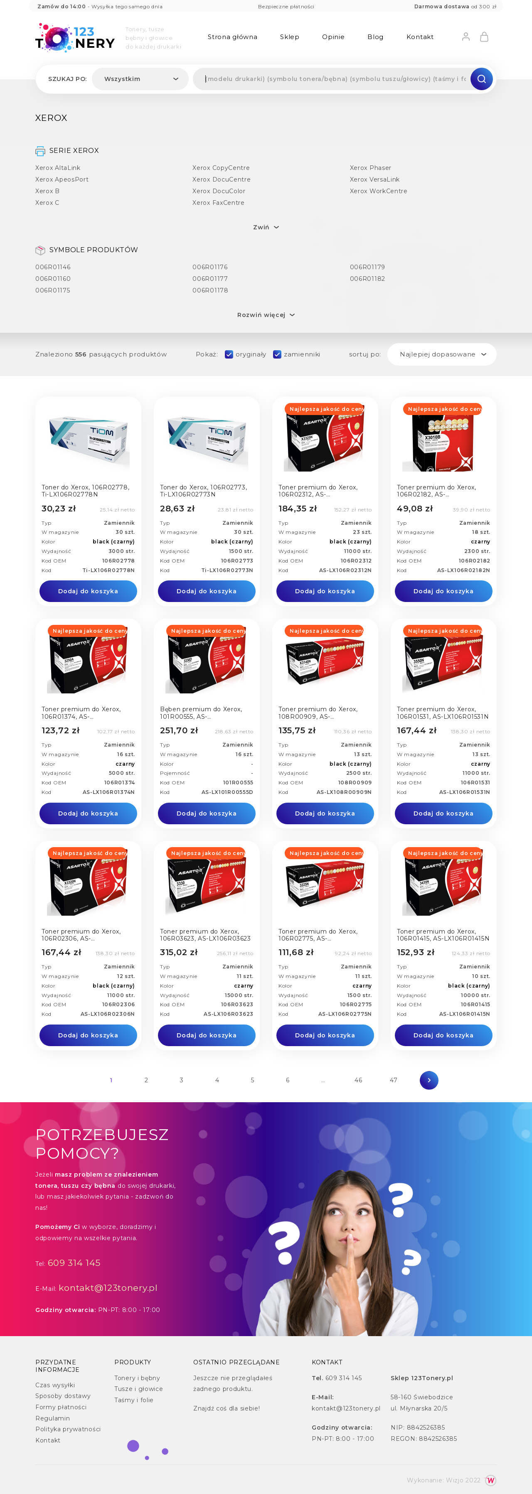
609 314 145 (74, 1263)
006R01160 (53, 278)
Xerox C (47, 202)
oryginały (251, 354)
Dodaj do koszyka (88, 591)
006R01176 (209, 266)
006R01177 (210, 278)
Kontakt (420, 37)
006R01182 (367, 278)
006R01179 (367, 266)
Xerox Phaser (371, 167)
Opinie (333, 37)
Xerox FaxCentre (218, 202)
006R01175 (52, 290)
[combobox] (140, 79)
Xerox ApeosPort (62, 179)
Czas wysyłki (55, 1385)
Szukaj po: (67, 79)
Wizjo (455, 1480)
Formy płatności (61, 1407)
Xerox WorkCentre (379, 190)
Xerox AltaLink (58, 167)
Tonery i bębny (137, 1378)
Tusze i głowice (138, 1389)
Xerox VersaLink (375, 179)
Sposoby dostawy (63, 1396)
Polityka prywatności (68, 1429)
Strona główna (232, 37)
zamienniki (302, 354)
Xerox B (47, 190)
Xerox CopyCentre (221, 167)
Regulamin (52, 1418)
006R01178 (210, 290)
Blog (375, 37)
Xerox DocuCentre (221, 179)
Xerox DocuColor (219, 190)
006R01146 (52, 266)
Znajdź (203, 1408)
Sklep (290, 37)
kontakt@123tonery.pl (108, 1288)
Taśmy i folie (134, 1400)
